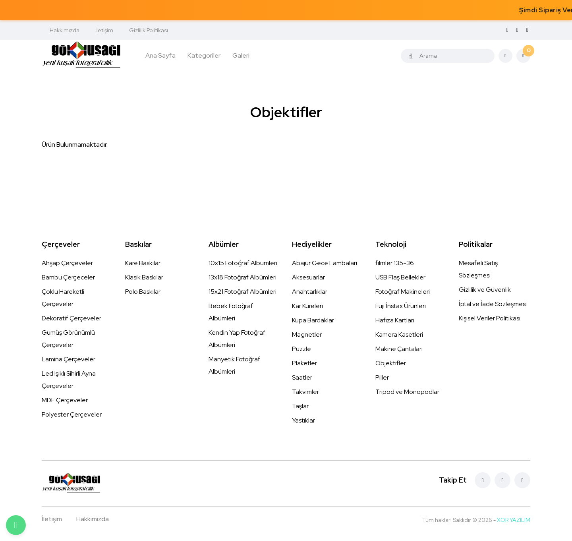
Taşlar (300, 406)
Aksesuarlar (308, 277)
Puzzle (301, 349)
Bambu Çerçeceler (68, 277)
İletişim (104, 30)
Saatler (302, 377)
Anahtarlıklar (309, 291)
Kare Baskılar (142, 263)
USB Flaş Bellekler (400, 277)
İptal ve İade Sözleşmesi (493, 304)
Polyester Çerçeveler (72, 414)
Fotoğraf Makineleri (402, 291)
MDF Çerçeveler (65, 400)
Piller (382, 377)
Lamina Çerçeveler (68, 359)
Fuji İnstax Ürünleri (400, 306)
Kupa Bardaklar (313, 320)
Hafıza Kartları (394, 320)
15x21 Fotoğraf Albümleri (242, 291)
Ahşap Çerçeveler (67, 263)
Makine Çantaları (399, 349)
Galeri (240, 55)
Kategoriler (203, 55)
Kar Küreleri (307, 306)
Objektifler (390, 363)
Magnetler (307, 334)
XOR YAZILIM (513, 520)
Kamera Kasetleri (399, 334)
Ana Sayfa (160, 55)
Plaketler (304, 363)
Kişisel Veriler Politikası (489, 318)
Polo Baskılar (142, 291)
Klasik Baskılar (144, 277)
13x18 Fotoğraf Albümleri (242, 277)
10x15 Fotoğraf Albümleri (243, 263)
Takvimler (305, 392)
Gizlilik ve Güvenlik (485, 289)
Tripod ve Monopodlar (407, 392)
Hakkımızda (64, 30)
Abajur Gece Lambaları (324, 263)
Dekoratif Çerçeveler (71, 318)
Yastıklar (303, 420)
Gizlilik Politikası (148, 30)
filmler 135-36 (394, 263)
